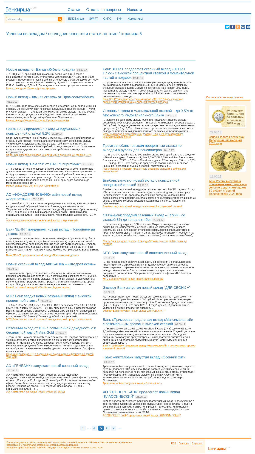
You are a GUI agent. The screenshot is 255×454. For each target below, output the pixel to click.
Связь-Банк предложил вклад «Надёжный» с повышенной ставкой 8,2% (48, 155)
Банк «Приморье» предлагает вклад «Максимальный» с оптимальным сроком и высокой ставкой (149, 347)
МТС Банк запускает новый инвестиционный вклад (133, 278)
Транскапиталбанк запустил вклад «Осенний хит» (132, 383)
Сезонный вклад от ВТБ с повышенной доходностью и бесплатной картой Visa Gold (50, 355)
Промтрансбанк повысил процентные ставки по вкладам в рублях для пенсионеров (144, 170)
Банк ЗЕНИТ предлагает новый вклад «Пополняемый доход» (42, 255)
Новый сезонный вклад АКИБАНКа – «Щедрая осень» (38, 287)
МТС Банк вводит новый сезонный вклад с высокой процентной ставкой (49, 319)
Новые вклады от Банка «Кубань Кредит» (30, 88)
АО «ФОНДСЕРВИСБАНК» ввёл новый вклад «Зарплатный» (42, 220)
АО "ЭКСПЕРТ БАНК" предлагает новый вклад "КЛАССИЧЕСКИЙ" (142, 415)
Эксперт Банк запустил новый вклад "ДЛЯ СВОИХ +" (134, 310)
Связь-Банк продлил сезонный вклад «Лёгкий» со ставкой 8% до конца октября (145, 242)
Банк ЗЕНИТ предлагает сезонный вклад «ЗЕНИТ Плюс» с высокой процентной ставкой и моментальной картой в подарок (143, 100)
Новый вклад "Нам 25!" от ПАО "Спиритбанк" (32, 185)
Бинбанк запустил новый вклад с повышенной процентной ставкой (142, 206)
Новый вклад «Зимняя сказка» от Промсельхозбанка (37, 120)
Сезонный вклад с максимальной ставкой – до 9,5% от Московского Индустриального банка (143, 135)
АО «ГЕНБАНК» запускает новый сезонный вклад (35, 391)
